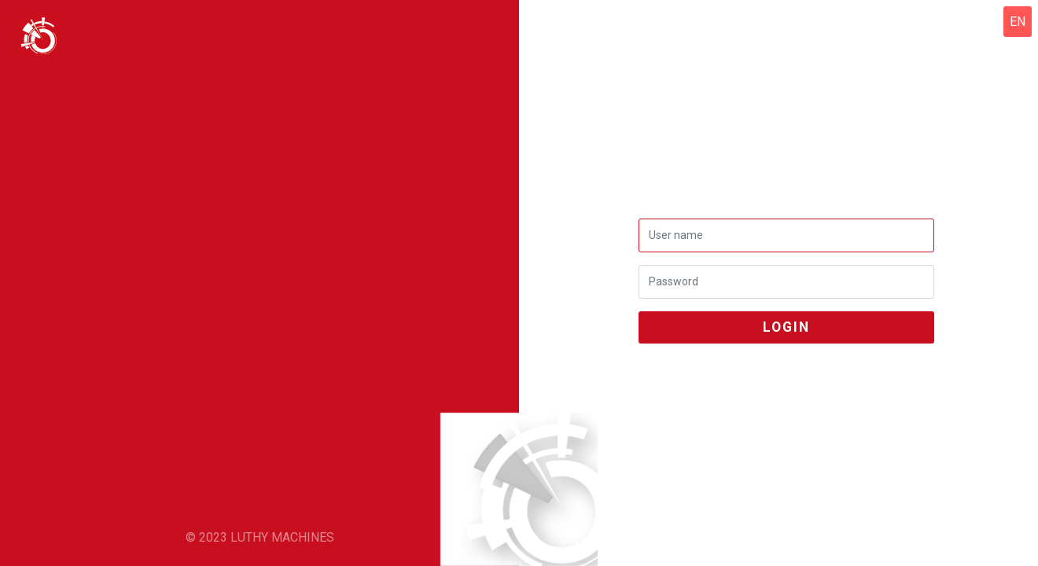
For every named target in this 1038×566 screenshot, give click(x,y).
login (786, 327)
